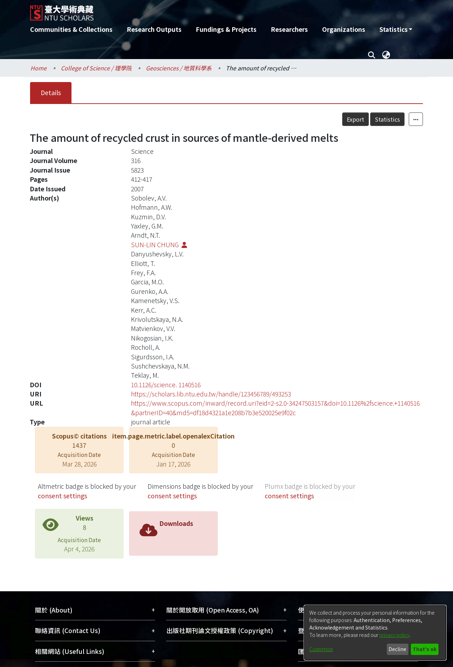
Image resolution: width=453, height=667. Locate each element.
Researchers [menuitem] (289, 29)
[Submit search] (371, 54)
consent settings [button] (62, 495)
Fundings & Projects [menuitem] (226, 29)
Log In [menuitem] (407, 54)
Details (51, 92)
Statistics (387, 119)
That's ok (424, 648)
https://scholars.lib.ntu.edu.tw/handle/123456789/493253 (211, 393)
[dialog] (375, 632)
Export (355, 119)
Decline (397, 648)
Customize (321, 648)
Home (38, 68)
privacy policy (394, 634)
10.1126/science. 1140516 (166, 384)
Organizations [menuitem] (343, 29)
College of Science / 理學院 (96, 68)
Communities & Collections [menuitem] (71, 29)
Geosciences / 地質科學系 (179, 68)
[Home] (188, 10)
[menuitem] (395, 29)
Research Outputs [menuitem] (154, 29)
